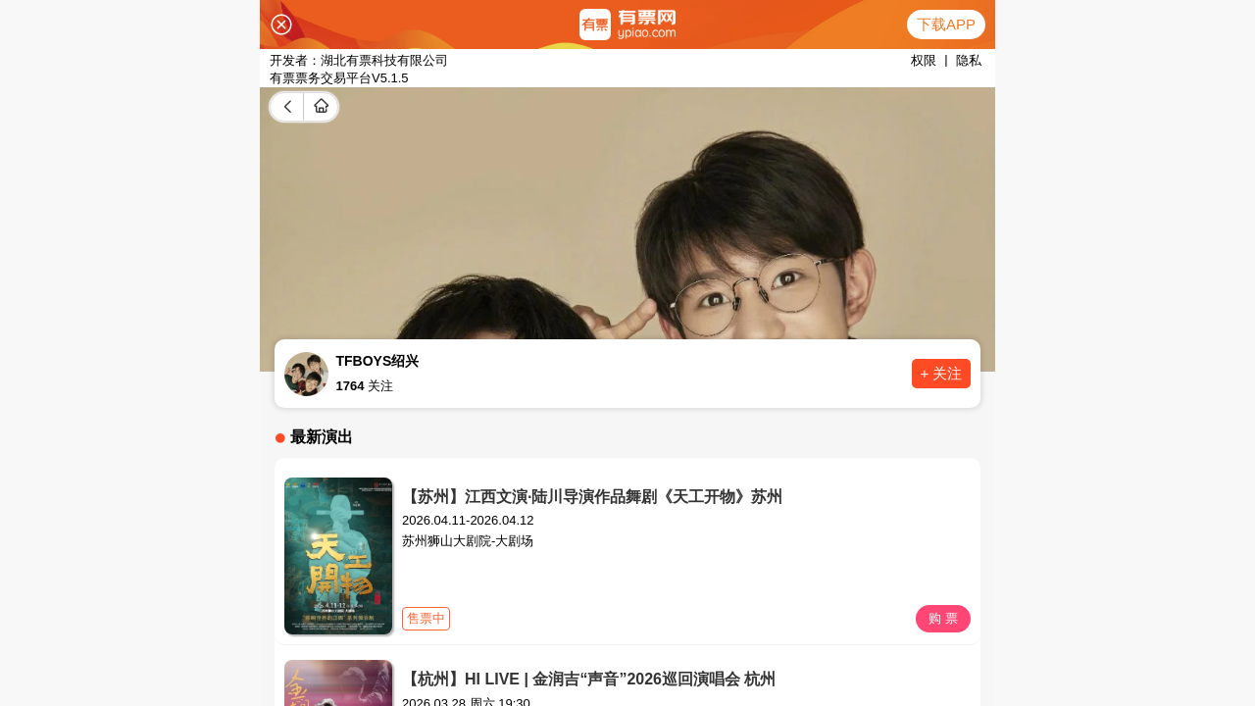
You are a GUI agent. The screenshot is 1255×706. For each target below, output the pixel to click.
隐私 (968, 60)
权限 (923, 60)
